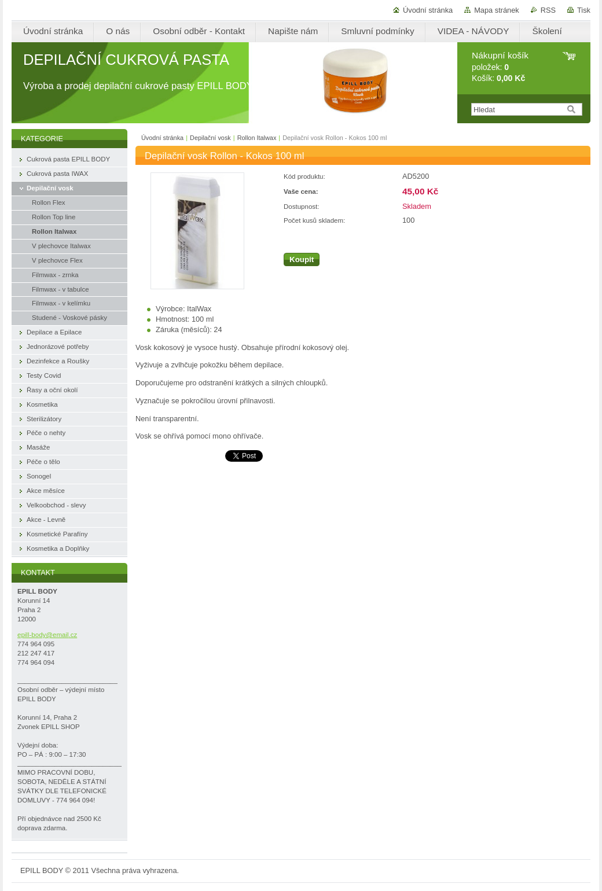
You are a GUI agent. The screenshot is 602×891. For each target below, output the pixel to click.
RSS (548, 10)
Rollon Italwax (257, 137)
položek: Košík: (500, 67)
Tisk (583, 10)
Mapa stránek (496, 10)
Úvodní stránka (428, 10)
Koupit (301, 259)
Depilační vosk (210, 137)
